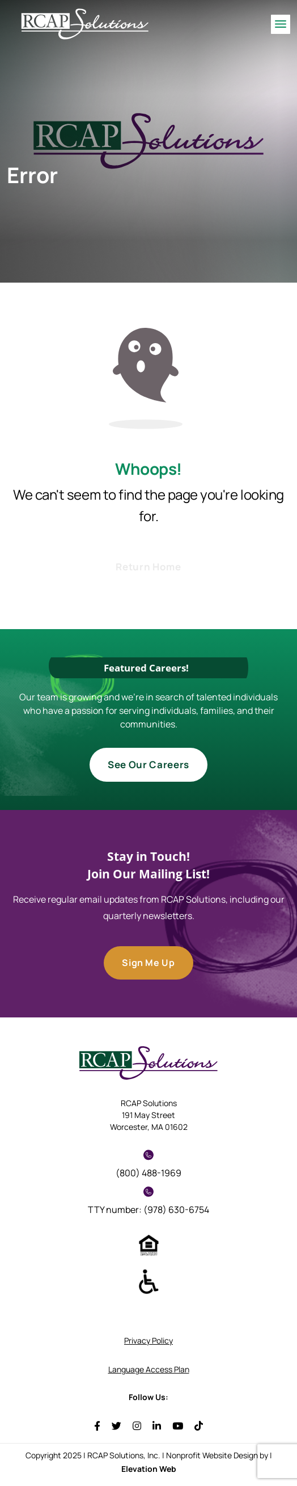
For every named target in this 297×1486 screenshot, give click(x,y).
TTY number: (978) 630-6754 (148, 1201)
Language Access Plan (148, 1369)
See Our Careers (148, 764)
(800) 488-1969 (148, 1164)
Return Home (148, 566)
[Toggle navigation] (280, 24)
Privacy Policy (148, 1340)
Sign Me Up (148, 962)
